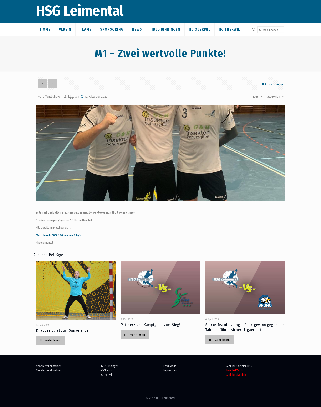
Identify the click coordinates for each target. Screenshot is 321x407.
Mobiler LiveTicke (236, 375)
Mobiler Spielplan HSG (239, 366)
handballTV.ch (234, 370)
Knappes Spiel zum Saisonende (62, 330)
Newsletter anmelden (48, 366)
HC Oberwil (106, 370)
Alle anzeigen (272, 84)
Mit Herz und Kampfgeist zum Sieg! (150, 325)
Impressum (170, 370)
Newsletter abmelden (48, 370)
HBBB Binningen (109, 366)
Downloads (169, 366)
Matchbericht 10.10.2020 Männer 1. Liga (58, 235)
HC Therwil (106, 375)
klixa (71, 96)
